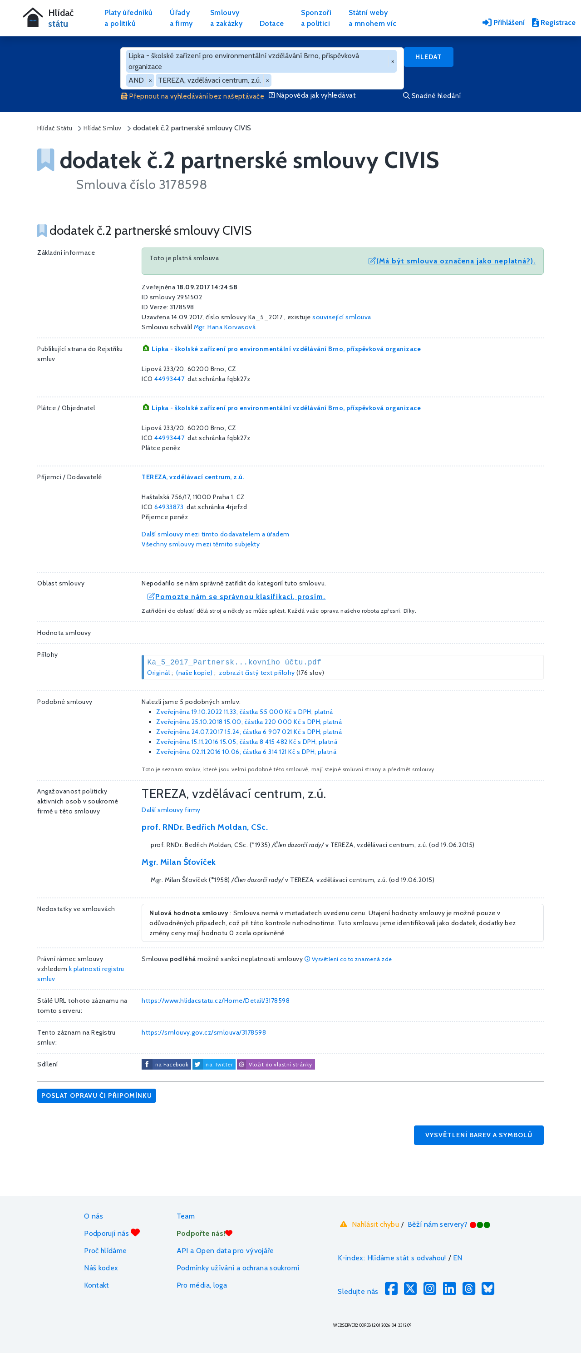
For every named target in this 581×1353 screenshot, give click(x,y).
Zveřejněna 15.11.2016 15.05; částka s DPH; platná (246, 742)
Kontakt (96, 1285)
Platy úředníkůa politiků (128, 18)
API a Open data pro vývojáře (225, 1250)
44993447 (169, 379)
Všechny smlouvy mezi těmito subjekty (201, 544)
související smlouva (341, 317)
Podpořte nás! (205, 1233)
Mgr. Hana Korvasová (225, 327)
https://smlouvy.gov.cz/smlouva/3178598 (204, 1032)
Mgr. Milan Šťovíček (179, 862)
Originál (158, 673)
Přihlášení (504, 22)
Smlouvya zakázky (226, 18)
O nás (93, 1216)
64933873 (168, 507)
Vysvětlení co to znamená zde (348, 959)
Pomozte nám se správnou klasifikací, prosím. (236, 596)
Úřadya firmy (181, 18)
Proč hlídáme (105, 1250)
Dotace (272, 23)
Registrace (554, 22)
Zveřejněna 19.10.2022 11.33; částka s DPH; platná (244, 712)
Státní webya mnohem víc (372, 18)
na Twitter (219, 1064)
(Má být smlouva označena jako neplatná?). (452, 261)
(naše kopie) (194, 673)
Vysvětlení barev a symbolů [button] (478, 1135)
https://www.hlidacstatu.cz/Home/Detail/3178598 (216, 1000)
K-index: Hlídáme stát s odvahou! (392, 1258)
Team (186, 1216)
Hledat (428, 57)
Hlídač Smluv (102, 128)
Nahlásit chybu (368, 1224)
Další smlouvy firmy (171, 810)
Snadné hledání (432, 96)
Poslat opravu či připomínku (96, 1095)
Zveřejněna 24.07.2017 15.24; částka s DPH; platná (249, 732)
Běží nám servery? (449, 1224)
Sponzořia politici (316, 18)
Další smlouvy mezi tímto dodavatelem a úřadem (216, 534)
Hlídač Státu (54, 128)
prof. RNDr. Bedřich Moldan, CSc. (205, 827)
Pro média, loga (202, 1285)
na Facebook (172, 1064)
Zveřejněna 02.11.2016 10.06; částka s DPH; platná (246, 752)
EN (458, 1258)
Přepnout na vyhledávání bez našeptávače (192, 96)
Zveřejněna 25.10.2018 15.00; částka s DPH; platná (249, 722)
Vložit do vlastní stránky (274, 1064)
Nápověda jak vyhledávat (312, 95)
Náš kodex (101, 1268)
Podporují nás (112, 1233)
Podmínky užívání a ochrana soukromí (238, 1268)
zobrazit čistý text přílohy (257, 673)
